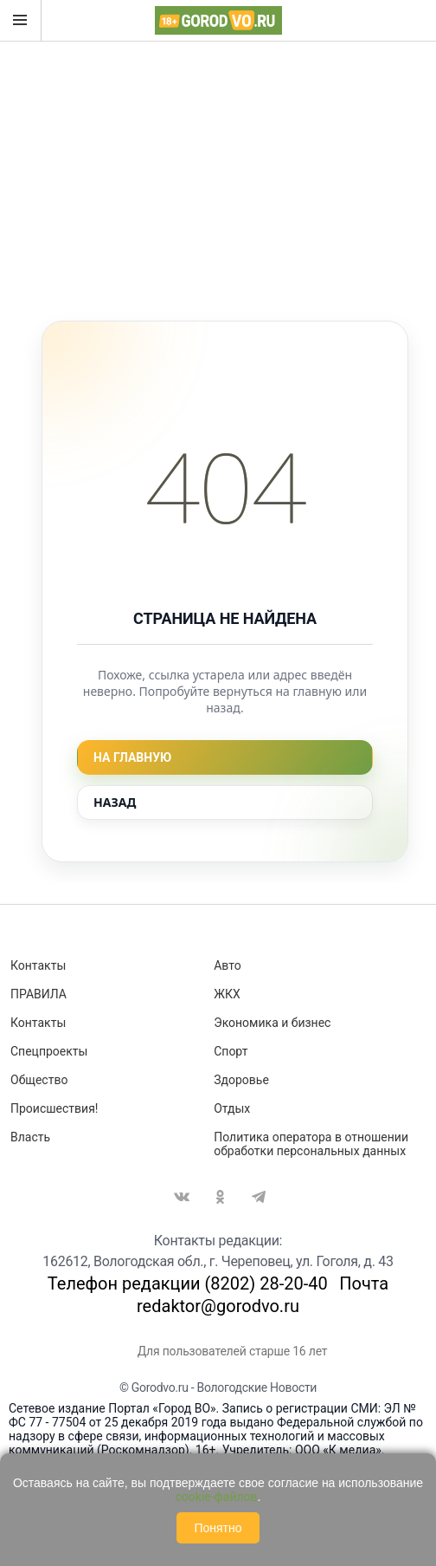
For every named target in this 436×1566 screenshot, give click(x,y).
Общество (38, 1080)
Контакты (38, 965)
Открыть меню (20, 20)
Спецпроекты (48, 1051)
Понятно (217, 1528)
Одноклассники (221, 1197)
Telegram (259, 1197)
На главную (132, 757)
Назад (114, 802)
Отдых (232, 1108)
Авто (227, 965)
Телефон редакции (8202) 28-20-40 (188, 1283)
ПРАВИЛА (38, 994)
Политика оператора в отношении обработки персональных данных (311, 1144)
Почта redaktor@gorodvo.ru (262, 1294)
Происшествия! (54, 1108)
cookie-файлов (217, 1497)
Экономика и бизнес (272, 1023)
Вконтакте (182, 1197)
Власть (30, 1137)
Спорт (230, 1051)
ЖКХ (227, 994)
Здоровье (241, 1080)
